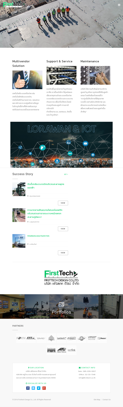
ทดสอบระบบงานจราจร (38, 236)
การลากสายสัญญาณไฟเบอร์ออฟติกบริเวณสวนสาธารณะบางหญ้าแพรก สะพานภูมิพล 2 (44, 213)
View (63, 203)
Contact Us (107, 400)
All (66, 174)
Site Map (97, 400)
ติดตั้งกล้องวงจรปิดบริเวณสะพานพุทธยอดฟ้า (45, 185)
